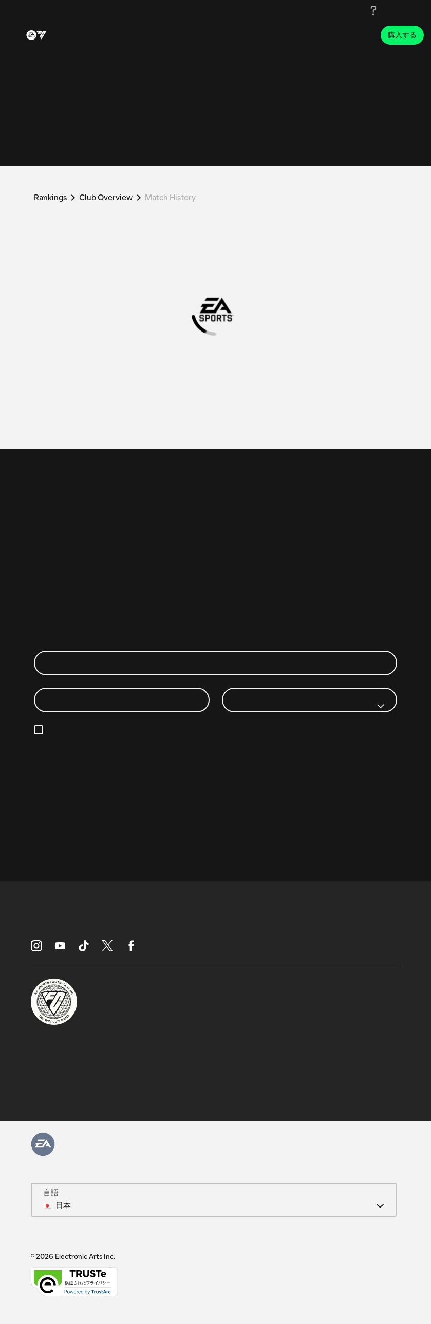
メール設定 (121, 730)
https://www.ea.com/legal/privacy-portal (305, 742)
